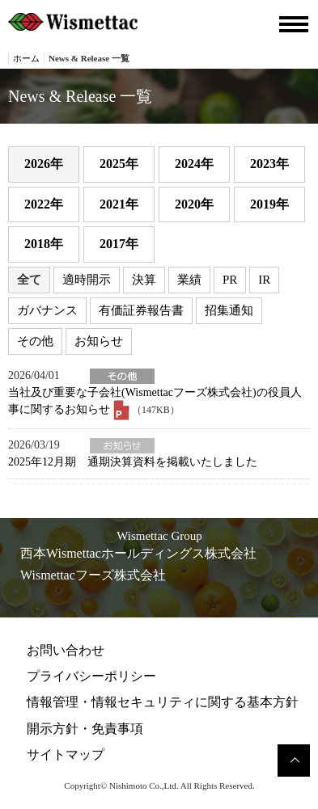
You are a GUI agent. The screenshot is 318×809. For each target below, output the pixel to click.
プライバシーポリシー (91, 676)
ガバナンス (47, 310)
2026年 (43, 164)
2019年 (269, 204)
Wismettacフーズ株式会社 (93, 575)
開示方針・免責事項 (85, 728)
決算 (144, 279)
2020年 (194, 204)
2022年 (43, 204)
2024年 (194, 164)
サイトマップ (65, 754)
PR (230, 279)
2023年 (269, 164)
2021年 (119, 204)
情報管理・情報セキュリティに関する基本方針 (163, 702)
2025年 (119, 164)
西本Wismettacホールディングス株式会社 (138, 553)
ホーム (26, 58)
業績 (189, 279)
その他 (35, 341)
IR (264, 279)
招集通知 (229, 310)
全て (29, 279)
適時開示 (86, 279)
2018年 (43, 244)
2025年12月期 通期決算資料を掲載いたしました (132, 462)
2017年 (119, 244)
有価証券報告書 (141, 310)
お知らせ (98, 341)
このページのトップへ (294, 760)
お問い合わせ (65, 650)
